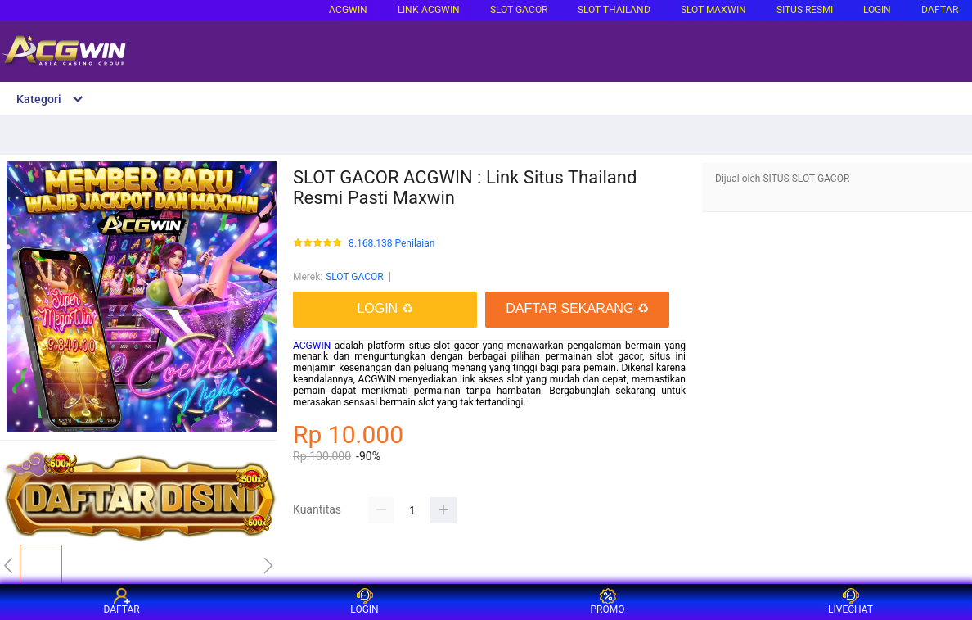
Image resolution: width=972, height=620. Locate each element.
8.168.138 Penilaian (391, 243)
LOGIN (877, 10)
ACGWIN (348, 10)
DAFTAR (939, 10)
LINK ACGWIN (429, 10)
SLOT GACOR (355, 277)
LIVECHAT (850, 601)
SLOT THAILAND (614, 10)
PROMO (608, 601)
